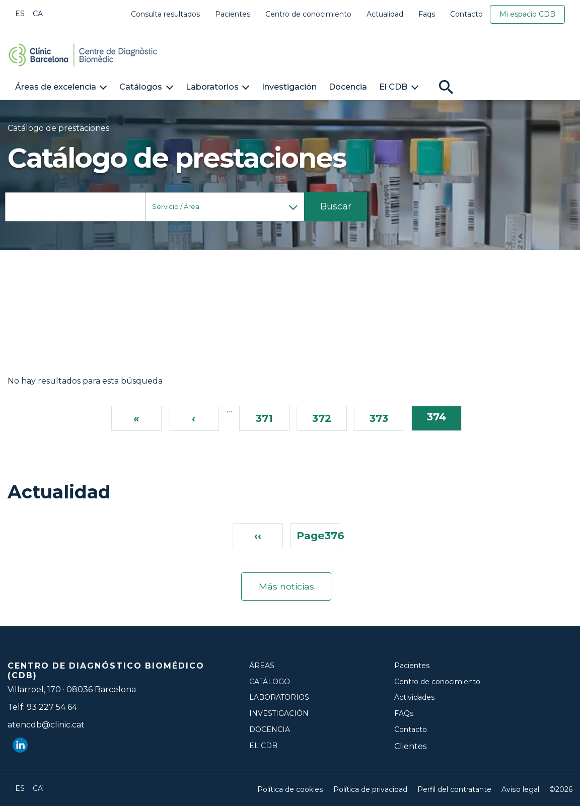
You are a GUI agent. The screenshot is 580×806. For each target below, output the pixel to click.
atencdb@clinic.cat (46, 724)
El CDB (393, 87)
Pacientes (232, 14)
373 (379, 418)
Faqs (426, 14)
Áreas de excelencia (55, 87)
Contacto (466, 14)
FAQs (403, 713)
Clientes (410, 746)
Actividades (414, 697)
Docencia (348, 87)
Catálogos (140, 87)
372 (321, 418)
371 (264, 418)
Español (20, 13)
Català (38, 13)
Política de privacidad (370, 789)
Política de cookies (290, 789)
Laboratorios (212, 87)
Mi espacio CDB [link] (527, 14)
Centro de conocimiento (308, 14)
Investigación (289, 87)
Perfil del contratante (454, 789)
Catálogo (270, 681)
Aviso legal (520, 789)
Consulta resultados (165, 14)
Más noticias (286, 586)
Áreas (261, 666)
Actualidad (385, 14)
